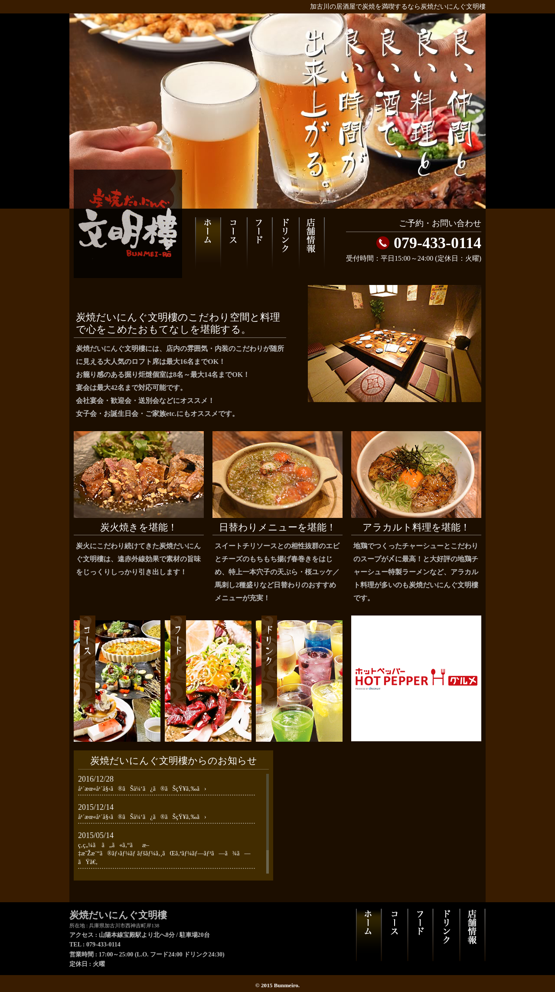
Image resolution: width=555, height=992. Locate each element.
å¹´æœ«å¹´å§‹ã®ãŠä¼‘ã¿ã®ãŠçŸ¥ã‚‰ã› (142, 788)
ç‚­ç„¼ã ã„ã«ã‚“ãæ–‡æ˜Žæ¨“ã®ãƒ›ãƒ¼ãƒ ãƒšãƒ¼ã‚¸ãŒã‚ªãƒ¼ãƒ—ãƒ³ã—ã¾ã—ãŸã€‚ (164, 853)
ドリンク (285, 243)
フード (259, 243)
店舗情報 (312, 243)
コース (233, 243)
